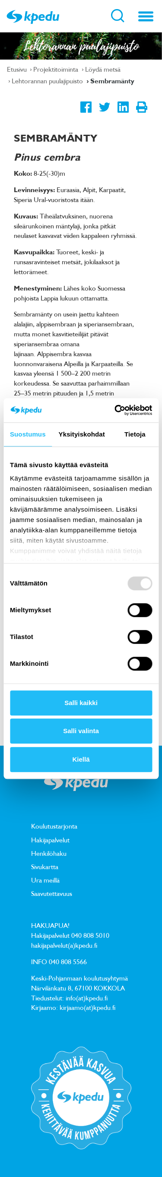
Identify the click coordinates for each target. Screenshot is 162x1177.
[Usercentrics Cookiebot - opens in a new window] (115, 410)
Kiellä (80, 759)
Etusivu (18, 69)
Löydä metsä (103, 69)
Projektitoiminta (56, 69)
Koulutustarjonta (54, 826)
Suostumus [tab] (28, 434)
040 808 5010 (90, 935)
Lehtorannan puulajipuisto (48, 80)
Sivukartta (44, 866)
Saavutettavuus (51, 893)
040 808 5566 (68, 961)
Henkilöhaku (49, 853)
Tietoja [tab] (135, 434)
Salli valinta (81, 730)
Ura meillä (45, 880)
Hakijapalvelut (50, 839)
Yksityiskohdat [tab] (82, 434)
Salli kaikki (81, 702)
